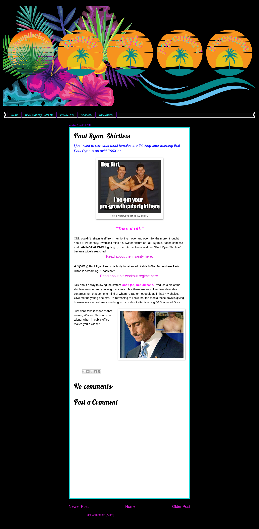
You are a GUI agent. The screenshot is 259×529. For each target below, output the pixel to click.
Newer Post (79, 506)
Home (14, 115)
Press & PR (67, 115)
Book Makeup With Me (39, 115)
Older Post (181, 506)
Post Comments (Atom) (99, 514)
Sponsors (86, 115)
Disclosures (106, 115)
